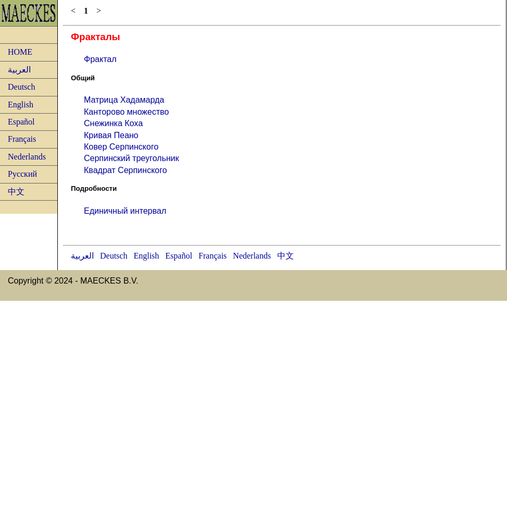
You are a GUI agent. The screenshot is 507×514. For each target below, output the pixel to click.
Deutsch (21, 86)
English (20, 104)
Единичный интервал (125, 210)
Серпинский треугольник (131, 158)
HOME (20, 51)
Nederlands (27, 156)
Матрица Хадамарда (124, 99)
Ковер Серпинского (121, 146)
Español (21, 121)
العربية (19, 69)
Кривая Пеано (111, 135)
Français (22, 138)
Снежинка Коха (113, 123)
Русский (22, 173)
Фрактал (100, 59)
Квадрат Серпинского (125, 170)
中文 (16, 191)
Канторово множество (126, 111)
